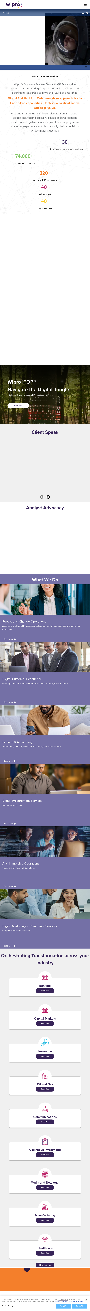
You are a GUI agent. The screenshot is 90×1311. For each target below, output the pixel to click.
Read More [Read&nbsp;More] (8, 823)
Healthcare (45, 1248)
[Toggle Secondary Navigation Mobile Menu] (86, 67)
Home (8, 12)
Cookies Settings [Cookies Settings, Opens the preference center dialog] (8, 1306)
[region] (45, 1303)
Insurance (45, 1051)
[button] (83, 13)
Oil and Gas (45, 1084)
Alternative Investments (45, 1149)
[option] (22, 465)
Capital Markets (45, 1018)
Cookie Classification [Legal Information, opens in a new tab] (75, 1301)
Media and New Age (45, 1182)
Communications (45, 1116)
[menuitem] (86, 13)
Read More (18, 405)
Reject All (79, 1306)
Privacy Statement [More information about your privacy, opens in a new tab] (61, 1301)
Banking (45, 985)
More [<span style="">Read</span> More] (8, 760)
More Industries (45, 1265)
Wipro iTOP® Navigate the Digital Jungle (38, 385)
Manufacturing (45, 1215)
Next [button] (48, 497)
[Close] (86, 1300)
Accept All (63, 1306)
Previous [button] (42, 497)
